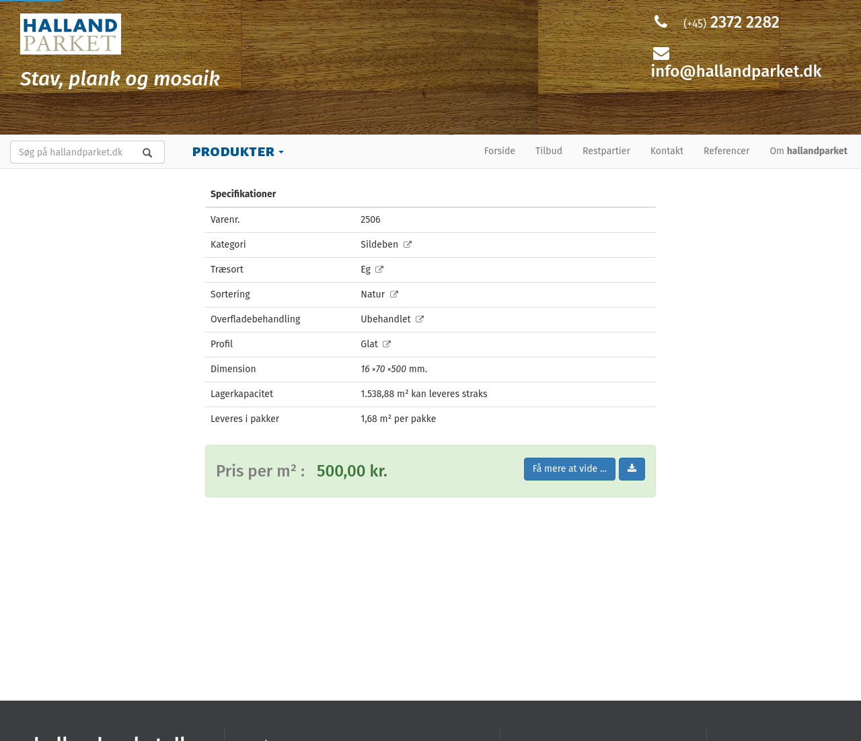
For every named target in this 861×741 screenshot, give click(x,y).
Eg (372, 269)
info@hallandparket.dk (736, 71)
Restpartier (606, 151)
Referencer (726, 151)
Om (809, 151)
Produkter (238, 151)
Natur (379, 294)
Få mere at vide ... (570, 468)
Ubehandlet (392, 319)
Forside (499, 151)
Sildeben (386, 244)
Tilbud (548, 151)
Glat (376, 344)
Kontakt (666, 151)
